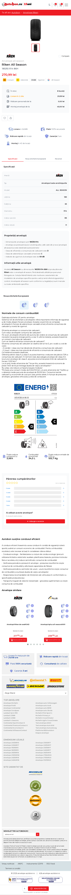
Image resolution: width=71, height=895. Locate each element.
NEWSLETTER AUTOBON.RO (16, 831)
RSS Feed (51, 864)
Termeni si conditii (12, 868)
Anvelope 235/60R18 (11, 755)
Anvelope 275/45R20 (43, 758)
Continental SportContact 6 (14, 723)
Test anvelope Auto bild (45, 725)
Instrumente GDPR (35, 864)
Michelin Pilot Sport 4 (44, 713)
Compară (65, 56)
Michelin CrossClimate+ (45, 718)
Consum (8, 79)
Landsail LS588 (9, 715)
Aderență (22, 79)
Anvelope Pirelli (10, 705)
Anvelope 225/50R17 (43, 745)
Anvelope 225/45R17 (11, 745)
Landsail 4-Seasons (11, 720)
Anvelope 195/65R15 (11, 748)
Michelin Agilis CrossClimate (47, 720)
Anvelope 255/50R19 (43, 753)
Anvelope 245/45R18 (11, 758)
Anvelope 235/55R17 (43, 748)
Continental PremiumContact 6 (15, 725)
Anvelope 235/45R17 (43, 743)
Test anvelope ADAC (43, 723)
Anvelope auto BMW (43, 708)
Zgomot (37, 79)
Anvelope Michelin (11, 703)
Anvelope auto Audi (43, 705)
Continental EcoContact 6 (13, 728)
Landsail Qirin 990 (11, 713)
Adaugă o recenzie (36, 521)
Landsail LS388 (9, 718)
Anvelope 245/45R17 (43, 750)
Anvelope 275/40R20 (43, 755)
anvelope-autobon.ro (26, 873)
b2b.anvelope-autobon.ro (49, 873)
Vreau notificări (8, 864)
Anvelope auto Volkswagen (46, 703)
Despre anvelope (42, 733)
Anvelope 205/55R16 (11, 743)
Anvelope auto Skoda (44, 710)
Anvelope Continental (12, 708)
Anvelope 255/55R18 (11, 753)
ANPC (20, 864)
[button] (28, 644)
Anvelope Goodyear (11, 710)
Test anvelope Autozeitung (46, 728)
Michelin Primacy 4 (43, 715)
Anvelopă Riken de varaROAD (18, 624)
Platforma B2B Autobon (45, 730)
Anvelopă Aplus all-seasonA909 (53, 624)
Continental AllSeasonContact (15, 730)
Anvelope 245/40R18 (11, 760)
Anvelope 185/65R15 (11, 750)
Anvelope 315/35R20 (43, 760)
